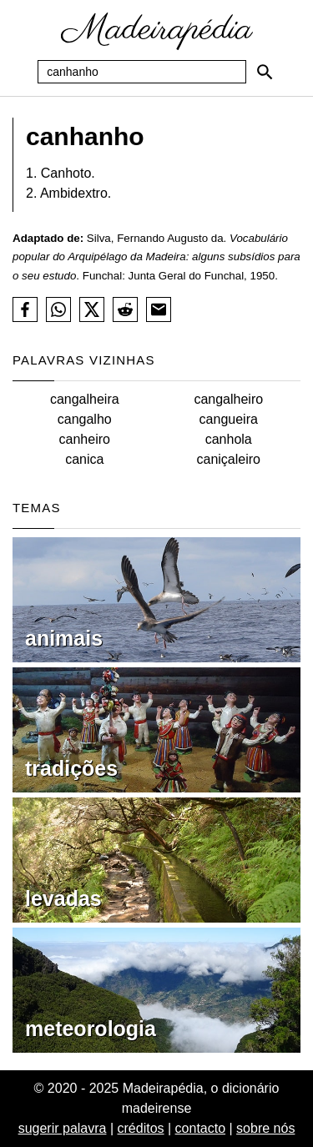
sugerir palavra (62, 1128)
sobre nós (265, 1128)
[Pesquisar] (265, 72)
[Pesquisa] (142, 71)
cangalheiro (228, 399)
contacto (200, 1128)
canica (84, 459)
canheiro (84, 439)
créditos (141, 1128)
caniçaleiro (228, 459)
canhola (228, 439)
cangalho (85, 419)
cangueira (228, 419)
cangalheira (84, 399)
